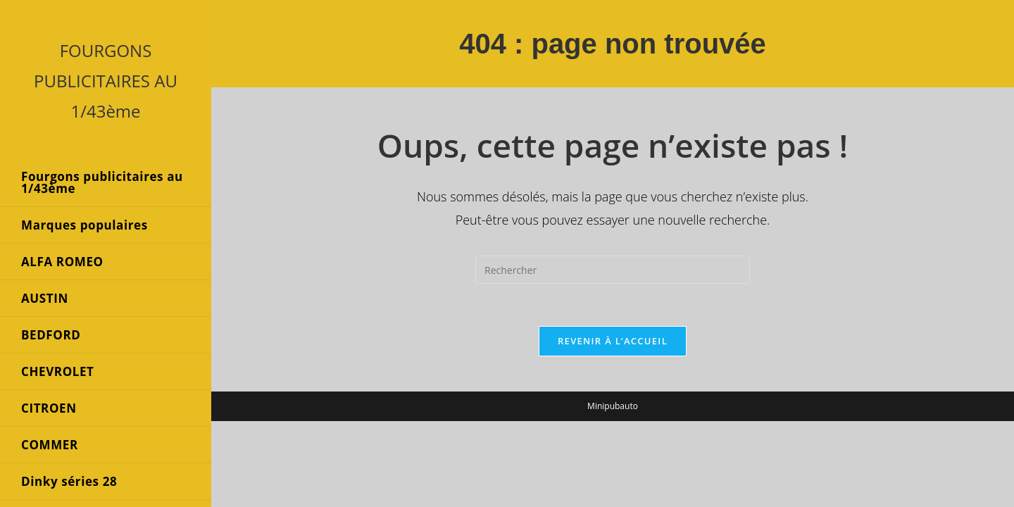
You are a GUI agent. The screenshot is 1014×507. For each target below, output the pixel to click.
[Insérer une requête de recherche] (612, 270)
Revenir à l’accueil (613, 340)
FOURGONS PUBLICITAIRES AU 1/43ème (105, 81)
